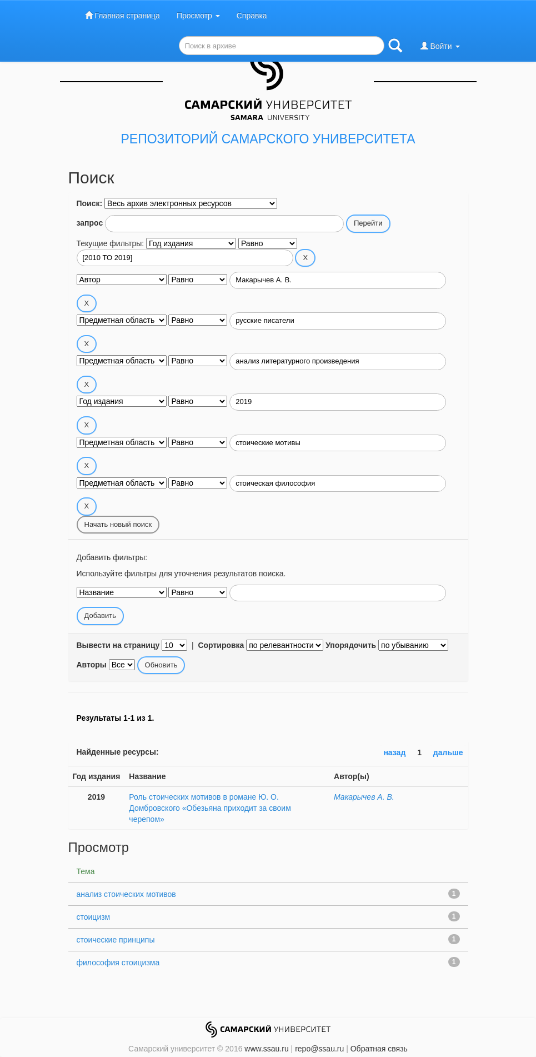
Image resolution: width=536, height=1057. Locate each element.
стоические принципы (116, 939)
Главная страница (122, 15)
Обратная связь (379, 1048)
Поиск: (90, 203)
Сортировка (221, 645)
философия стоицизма (118, 962)
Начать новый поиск (118, 524)
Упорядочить (350, 645)
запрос (90, 222)
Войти (440, 46)
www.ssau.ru (266, 1048)
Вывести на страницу (118, 645)
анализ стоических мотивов (126, 894)
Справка (252, 15)
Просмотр (198, 15)
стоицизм (94, 917)
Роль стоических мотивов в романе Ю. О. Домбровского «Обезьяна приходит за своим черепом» (209, 808)
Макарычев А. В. (364, 796)
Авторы (92, 664)
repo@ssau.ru (319, 1048)
